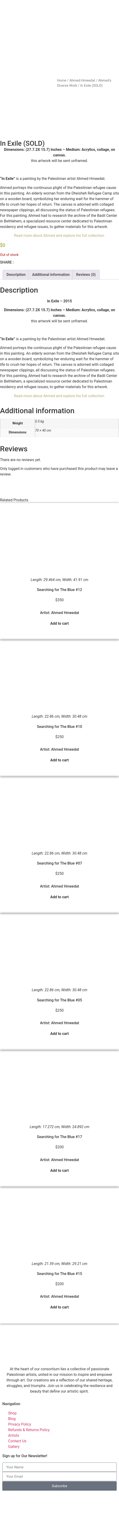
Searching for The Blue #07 (59, 837)
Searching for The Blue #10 (59, 700)
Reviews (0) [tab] (86, 248)
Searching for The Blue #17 (59, 1110)
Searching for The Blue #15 (59, 1247)
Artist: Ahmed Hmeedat (59, 586)
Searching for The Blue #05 (59, 973)
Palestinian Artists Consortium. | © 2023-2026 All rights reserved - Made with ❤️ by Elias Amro (57, 1513)
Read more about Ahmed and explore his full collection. (59, 209)
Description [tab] (16, 248)
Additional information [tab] (50, 248)
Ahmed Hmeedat (82, 80)
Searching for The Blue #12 (59, 563)
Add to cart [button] (59, 597)
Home (61, 80)
